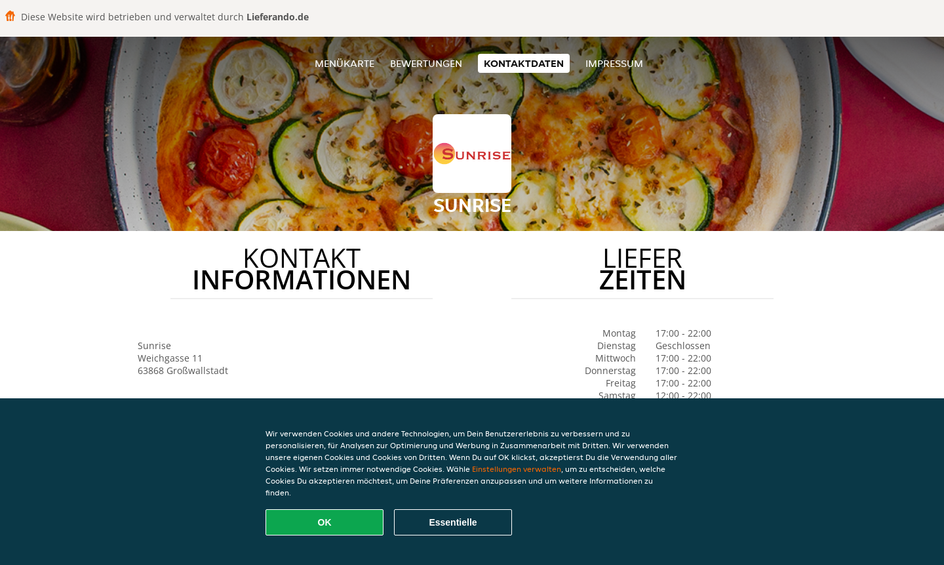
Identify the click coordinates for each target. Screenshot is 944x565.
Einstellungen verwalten (516, 469)
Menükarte (344, 63)
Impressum (614, 63)
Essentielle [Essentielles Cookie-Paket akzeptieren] (453, 522)
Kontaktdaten (524, 63)
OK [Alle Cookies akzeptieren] (325, 522)
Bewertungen (426, 63)
